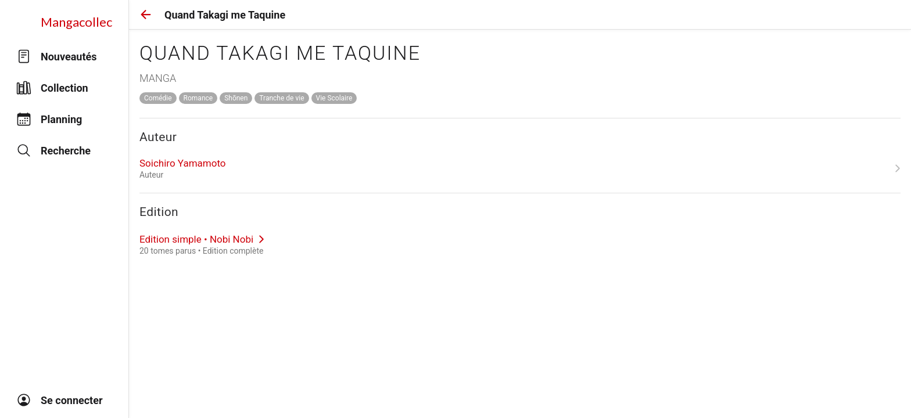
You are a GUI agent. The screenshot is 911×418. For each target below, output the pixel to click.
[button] (145, 14)
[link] (520, 168)
